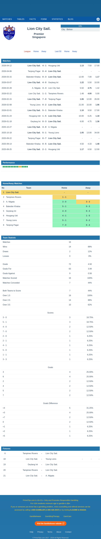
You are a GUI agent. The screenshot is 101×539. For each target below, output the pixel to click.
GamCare (67, 516)
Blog (70, 19)
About (58, 532)
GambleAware (35, 516)
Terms (49, 532)
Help (31, 532)
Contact (68, 532)
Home (36, 51)
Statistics (57, 19)
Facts (32, 19)
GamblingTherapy (52, 516)
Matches (7, 19)
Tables (20, 19)
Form (44, 19)
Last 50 (58, 51)
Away (43, 51)
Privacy (40, 532)
